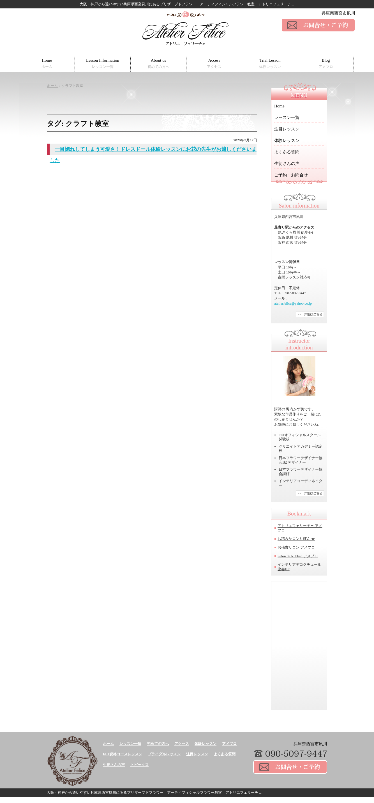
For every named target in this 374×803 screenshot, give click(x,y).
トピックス (139, 765)
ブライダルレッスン (164, 754)
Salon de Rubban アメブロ (298, 556)
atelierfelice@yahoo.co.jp (293, 303)
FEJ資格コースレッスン (122, 754)
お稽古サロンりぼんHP (296, 539)
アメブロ (229, 744)
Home (46, 63)
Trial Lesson (270, 63)
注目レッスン (286, 129)
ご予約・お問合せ (291, 175)
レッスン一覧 (286, 117)
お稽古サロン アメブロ (296, 547)
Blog (325, 63)
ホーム (108, 744)
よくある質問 (286, 152)
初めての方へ (158, 744)
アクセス (181, 744)
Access (214, 63)
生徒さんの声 (286, 163)
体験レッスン (286, 140)
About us (158, 63)
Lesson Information (102, 63)
